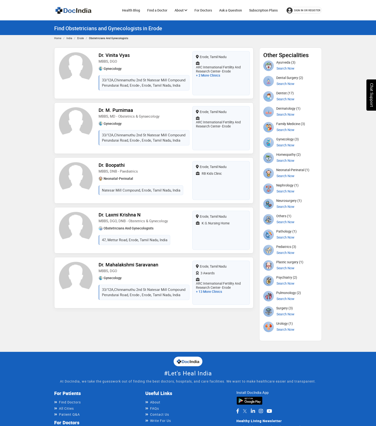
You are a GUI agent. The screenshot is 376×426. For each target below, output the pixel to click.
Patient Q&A (69, 414)
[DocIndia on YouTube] (269, 411)
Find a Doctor (157, 10)
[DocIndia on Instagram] (261, 411)
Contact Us (159, 414)
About (181, 10)
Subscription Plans (263, 10)
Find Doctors (70, 402)
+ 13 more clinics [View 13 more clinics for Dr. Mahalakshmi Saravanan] (209, 291)
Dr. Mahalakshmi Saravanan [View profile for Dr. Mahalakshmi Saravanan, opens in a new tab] (128, 264)
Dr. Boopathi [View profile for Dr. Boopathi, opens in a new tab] (112, 165)
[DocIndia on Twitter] (244, 411)
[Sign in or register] (304, 10)
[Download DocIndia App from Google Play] (249, 400)
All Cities (66, 408)
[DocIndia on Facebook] (237, 411)
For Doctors (203, 10)
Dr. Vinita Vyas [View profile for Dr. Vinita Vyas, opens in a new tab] (114, 55)
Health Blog (131, 10)
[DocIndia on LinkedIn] (253, 411)
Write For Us (160, 420)
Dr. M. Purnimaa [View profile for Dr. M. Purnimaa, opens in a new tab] (116, 110)
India (69, 38)
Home (57, 38)
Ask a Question (230, 10)
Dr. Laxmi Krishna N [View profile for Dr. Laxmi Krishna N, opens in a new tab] (120, 214)
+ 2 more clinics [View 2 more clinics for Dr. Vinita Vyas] (208, 75)
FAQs (154, 408)
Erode (80, 38)
